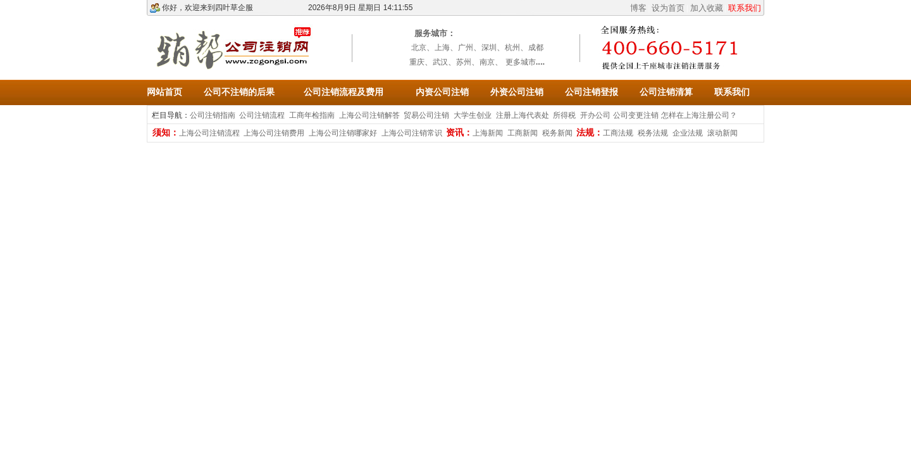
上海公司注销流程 (209, 133)
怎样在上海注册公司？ (699, 115)
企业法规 (687, 133)
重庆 (417, 62)
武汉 (440, 62)
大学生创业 (473, 115)
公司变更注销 (636, 115)
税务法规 (653, 133)
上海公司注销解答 (369, 115)
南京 (487, 62)
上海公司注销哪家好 (343, 133)
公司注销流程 (262, 115)
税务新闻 (557, 133)
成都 (535, 47)
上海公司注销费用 (274, 133)
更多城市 (520, 62)
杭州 (512, 47)
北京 (418, 47)
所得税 (564, 115)
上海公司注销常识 (411, 133)
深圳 (489, 47)
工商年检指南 (312, 115)
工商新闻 (522, 133)
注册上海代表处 (522, 115)
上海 (442, 47)
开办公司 (595, 115)
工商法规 (618, 133)
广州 (465, 47)
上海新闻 (488, 133)
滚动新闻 (722, 133)
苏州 (463, 62)
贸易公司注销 (426, 115)
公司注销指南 (212, 115)
